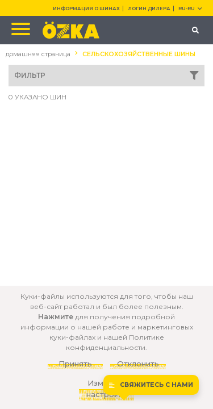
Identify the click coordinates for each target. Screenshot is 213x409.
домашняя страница (38, 54)
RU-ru (190, 8)
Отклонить (138, 363)
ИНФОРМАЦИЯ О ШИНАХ (86, 8)
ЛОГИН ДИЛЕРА (149, 8)
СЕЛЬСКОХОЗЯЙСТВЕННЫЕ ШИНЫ (138, 54)
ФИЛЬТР (106, 75)
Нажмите (55, 316)
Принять (75, 363)
